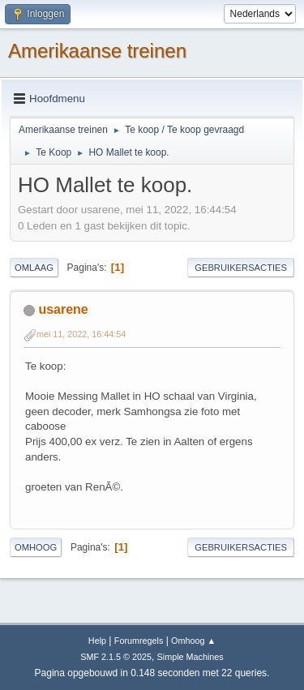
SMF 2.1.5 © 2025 (116, 657)
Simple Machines (190, 657)
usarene (63, 309)
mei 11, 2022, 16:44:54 (81, 334)
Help (97, 640)
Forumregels (139, 640)
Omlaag (34, 267)
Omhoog (36, 547)
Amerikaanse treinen (97, 51)
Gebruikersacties (241, 267)
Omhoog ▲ (193, 640)
